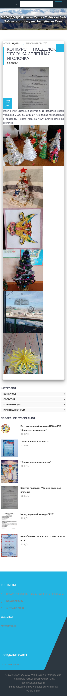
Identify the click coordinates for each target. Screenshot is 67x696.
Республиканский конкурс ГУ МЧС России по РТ (42, 538)
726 (45, 43)
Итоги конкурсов (14, 410)
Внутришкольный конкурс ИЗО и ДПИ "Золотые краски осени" (40, 428)
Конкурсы (12, 63)
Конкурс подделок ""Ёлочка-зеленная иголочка (40, 490)
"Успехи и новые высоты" (34, 441)
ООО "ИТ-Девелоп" (12, 664)
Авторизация (8, 626)
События (9, 399)
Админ (15, 43)
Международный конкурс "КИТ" (37, 514)
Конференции (11, 404)
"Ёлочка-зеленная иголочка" (35, 462)
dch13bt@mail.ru (12, 600)
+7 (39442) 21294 (12, 608)
